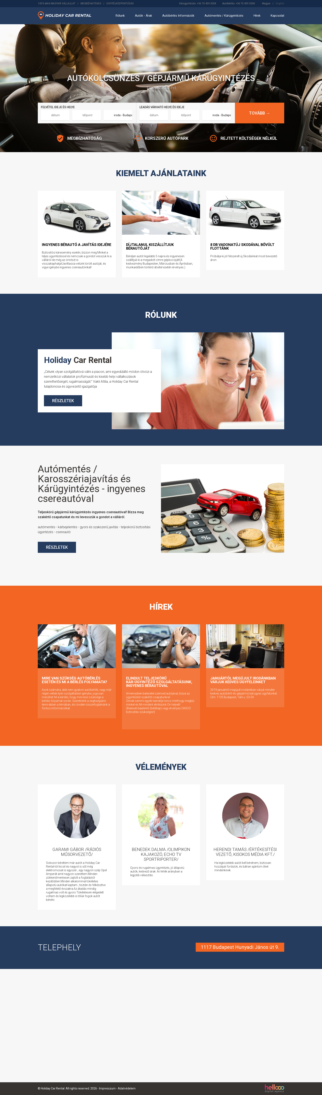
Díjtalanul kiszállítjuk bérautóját (150, 246)
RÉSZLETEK (63, 400)
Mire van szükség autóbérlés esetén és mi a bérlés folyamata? (74, 680)
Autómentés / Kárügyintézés (224, 15)
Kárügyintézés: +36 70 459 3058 (197, 3)
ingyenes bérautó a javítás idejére (76, 244)
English (280, 3)
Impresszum (107, 1088)
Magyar (266, 3)
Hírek (257, 15)
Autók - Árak (143, 15)
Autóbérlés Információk (178, 15)
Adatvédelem (127, 1088)
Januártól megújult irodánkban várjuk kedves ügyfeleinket (243, 680)
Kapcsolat (277, 15)
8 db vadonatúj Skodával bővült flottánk (242, 246)
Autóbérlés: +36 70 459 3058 (238, 3)
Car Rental (78, 360)
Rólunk (120, 15)
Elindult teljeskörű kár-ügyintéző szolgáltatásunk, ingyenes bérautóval (159, 682)
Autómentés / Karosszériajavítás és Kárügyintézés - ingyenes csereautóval (91, 483)
